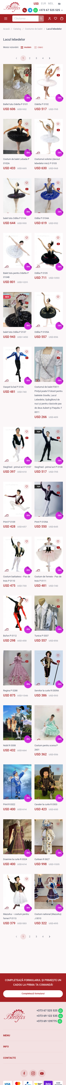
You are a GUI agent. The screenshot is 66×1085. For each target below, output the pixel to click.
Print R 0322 (9, 804)
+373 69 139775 (47, 1021)
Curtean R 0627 (42, 859)
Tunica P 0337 (41, 635)
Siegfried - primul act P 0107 (17, 467)
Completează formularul (33, 993)
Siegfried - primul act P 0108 (48, 467)
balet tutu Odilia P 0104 (14, 218)
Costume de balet (33, 29)
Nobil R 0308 (9, 745)
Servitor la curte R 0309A (46, 690)
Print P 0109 (9, 522)
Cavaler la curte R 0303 (45, 804)
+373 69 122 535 (47, 1015)
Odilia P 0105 (41, 273)
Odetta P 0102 (41, 104)
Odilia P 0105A (41, 332)
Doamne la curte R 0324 (15, 859)
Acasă (6, 29)
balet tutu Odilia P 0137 (14, 332)
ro (59, 3)
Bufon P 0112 (10, 635)
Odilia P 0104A (41, 218)
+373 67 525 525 (49, 10)
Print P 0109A (41, 522)
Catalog (17, 29)
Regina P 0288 (10, 690)
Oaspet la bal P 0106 (13, 387)
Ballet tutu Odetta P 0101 (15, 104)
